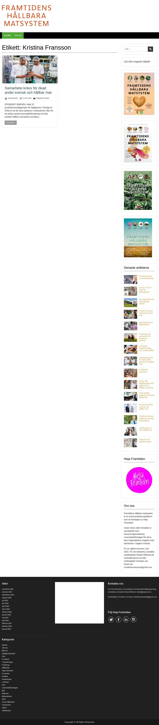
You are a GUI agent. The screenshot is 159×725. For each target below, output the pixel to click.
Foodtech (5, 659)
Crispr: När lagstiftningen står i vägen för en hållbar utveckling (146, 384)
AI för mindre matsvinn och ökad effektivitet (146, 395)
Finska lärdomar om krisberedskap (146, 277)
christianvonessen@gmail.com (145, 597)
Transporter (6, 705)
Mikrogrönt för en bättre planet (146, 323)
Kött (3, 685)
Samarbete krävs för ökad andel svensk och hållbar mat (146, 361)
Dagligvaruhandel (42, 98)
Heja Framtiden (7, 671)
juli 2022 (5, 600)
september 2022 (8, 595)
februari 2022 (7, 612)
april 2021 (5, 620)
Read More (10, 123)
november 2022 (7, 589)
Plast (4, 699)
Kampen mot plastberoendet (145, 440)
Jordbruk (5, 682)
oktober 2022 (7, 592)
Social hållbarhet (8, 702)
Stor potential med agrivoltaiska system (146, 301)
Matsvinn (5, 693)
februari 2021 (7, 623)
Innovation (6, 673)
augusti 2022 (7, 598)
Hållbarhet (6, 668)
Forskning (5, 665)
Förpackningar (7, 662)
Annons (5, 648)
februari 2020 (7, 626)
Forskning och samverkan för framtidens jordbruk (145, 337)
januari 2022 (6, 615)
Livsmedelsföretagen (10, 688)
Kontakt (7, 35)
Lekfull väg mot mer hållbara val (145, 429)
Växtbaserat (6, 711)
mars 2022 (6, 609)
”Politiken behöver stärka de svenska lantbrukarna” (146, 418)
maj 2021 (5, 618)
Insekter (5, 676)
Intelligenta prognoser (143, 371)
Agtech (4, 645)
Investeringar (7, 679)
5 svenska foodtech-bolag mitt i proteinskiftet (146, 348)
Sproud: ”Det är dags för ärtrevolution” (145, 290)
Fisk (3, 656)
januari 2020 (6, 629)
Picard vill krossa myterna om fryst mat (146, 313)
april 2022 (5, 606)
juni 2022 (5, 603)
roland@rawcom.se (143, 592)
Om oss (18, 35)
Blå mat (5, 651)
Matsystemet (7, 696)
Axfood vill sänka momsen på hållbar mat (146, 407)
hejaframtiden (13, 98)
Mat (3, 691)
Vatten (4, 708)
